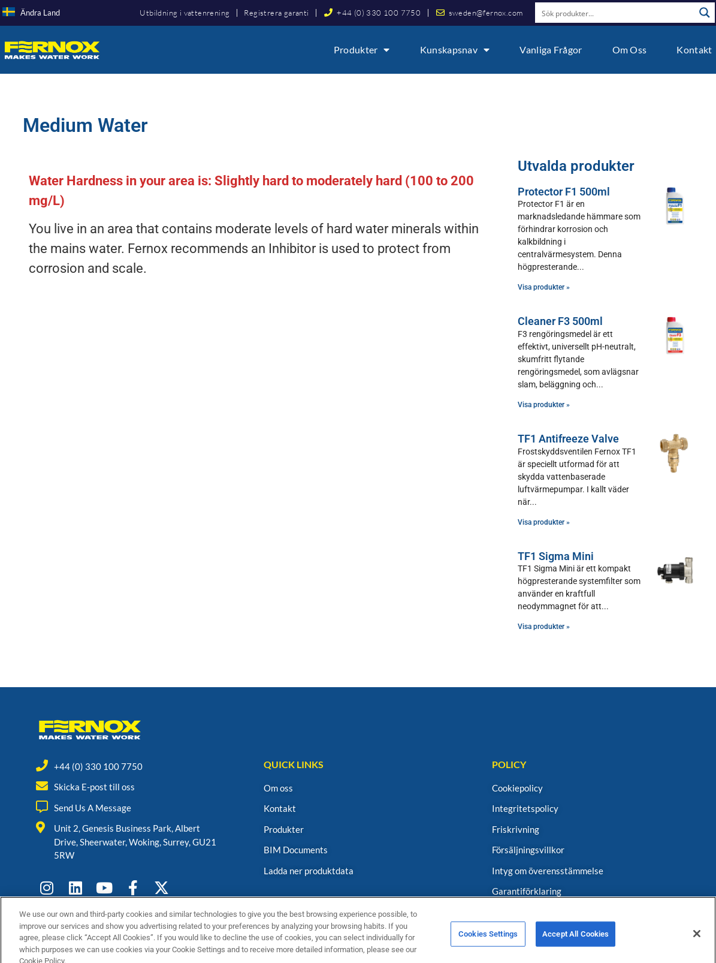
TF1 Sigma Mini (556, 556)
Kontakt (694, 49)
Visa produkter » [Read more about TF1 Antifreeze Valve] (544, 522)
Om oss (629, 49)
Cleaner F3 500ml (560, 321)
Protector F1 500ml (564, 191)
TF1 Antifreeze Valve (568, 438)
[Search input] (615, 12)
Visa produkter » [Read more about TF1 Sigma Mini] (544, 626)
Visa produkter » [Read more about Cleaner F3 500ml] (544, 405)
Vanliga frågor (550, 49)
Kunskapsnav (455, 50)
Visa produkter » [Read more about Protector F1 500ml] (544, 287)
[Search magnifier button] (704, 12)
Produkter (362, 50)
